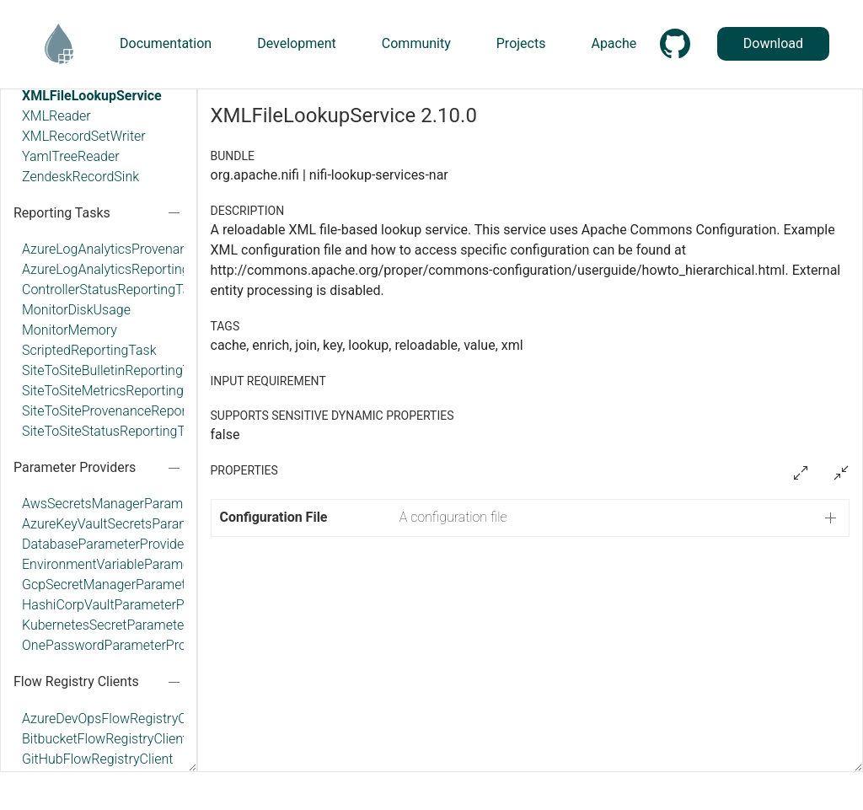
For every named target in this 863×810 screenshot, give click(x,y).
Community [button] (416, 43)
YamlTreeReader (71, 156)
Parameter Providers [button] (74, 467)
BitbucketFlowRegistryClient (104, 739)
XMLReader (56, 116)
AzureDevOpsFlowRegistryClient (117, 719)
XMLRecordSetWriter (84, 136)
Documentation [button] (166, 43)
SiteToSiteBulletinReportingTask (116, 370)
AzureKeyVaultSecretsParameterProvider (142, 524)
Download (773, 43)
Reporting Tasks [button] (61, 213)
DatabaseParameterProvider (105, 544)
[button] (530, 517)
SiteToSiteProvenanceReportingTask (129, 411)
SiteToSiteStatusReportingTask (114, 431)
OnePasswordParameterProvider (118, 645)
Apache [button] (613, 43)
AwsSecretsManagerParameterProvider (138, 504)
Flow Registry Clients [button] (76, 681)
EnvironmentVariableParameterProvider (138, 564)
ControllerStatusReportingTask (112, 290)
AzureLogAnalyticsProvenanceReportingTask (154, 249)
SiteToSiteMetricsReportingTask (117, 391)
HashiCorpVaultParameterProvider (123, 605)
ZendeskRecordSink (80, 177)
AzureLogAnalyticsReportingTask (119, 269)
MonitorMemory (69, 330)
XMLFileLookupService (92, 96)
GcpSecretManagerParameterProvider (134, 585)
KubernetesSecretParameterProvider (129, 625)
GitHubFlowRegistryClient (97, 759)
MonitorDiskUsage (76, 310)
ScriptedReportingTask (89, 350)
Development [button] (296, 43)
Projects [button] (521, 43)
